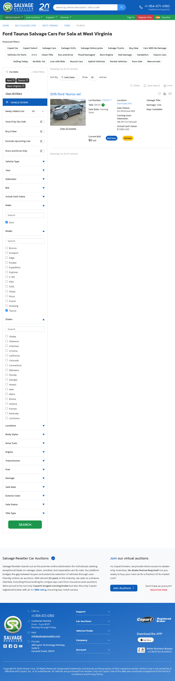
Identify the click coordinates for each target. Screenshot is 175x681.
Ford (67, 25)
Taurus (10, 310)
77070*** (107, 100)
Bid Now (111, 138)
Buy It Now (11, 131)
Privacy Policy (95, 674)
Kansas (11, 408)
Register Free (158, 590)
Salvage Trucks (116, 48)
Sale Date (69, 77)
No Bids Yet (39, 61)
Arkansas (12, 346)
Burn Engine (106, 55)
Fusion (10, 301)
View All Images (68, 128)
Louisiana (12, 418)
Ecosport (11, 253)
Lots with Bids (57, 61)
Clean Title (47, 55)
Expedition (13, 267)
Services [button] (64, 17)
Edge (9, 258)
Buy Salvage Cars (25, 25)
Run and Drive (65, 55)
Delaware (12, 370)
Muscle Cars (76, 61)
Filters (134, 86)
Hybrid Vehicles (96, 61)
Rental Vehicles (118, 61)
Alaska (10, 336)
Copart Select (30, 48)
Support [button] (50, 17)
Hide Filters (38, 72)
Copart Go (12, 48)
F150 (9, 281)
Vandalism (143, 55)
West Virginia (50, 25)
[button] (13, 17)
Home (6, 25)
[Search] (121, 7)
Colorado (12, 360)
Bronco (11, 248)
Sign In (130, 17)
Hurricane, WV (124, 103)
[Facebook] (10, 647)
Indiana (11, 404)
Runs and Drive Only (16, 151)
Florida (11, 375)
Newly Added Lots (14, 111)
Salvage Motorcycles (92, 48)
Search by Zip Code (15, 121)
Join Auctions (122, 588)
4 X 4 (34, 55)
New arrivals (153, 61)
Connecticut (13, 365)
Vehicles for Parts (16, 55)
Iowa (9, 389)
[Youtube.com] (20, 647)
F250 (9, 286)
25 (92, 77)
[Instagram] (15, 647)
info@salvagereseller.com (45, 636)
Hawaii (10, 384)
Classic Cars (159, 55)
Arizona (11, 351)
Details (128, 138)
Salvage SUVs (68, 48)
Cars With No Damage (154, 48)
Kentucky (12, 413)
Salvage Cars (49, 48)
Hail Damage (125, 55)
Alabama (12, 341)
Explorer (11, 272)
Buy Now (133, 48)
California (12, 355)
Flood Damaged (86, 55)
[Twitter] (5, 647)
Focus (10, 296)
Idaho (10, 394)
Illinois (10, 399)
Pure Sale (137, 61)
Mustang (11, 306)
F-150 (10, 277)
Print (167, 86)
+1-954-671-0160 (157, 6)
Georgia (11, 379)
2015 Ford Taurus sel (65, 94)
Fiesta (10, 291)
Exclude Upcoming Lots (18, 141)
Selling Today (20, 61)
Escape (10, 262)
